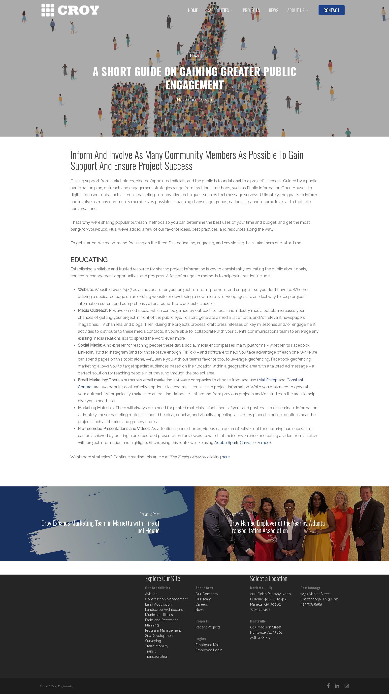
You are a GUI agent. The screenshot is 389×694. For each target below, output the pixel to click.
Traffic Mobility (156, 646)
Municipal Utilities (159, 615)
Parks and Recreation (162, 620)
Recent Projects (208, 627)
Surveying (153, 641)
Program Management (163, 630)
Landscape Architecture (164, 610)
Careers (201, 604)
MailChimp (268, 380)
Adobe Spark (226, 442)
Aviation (151, 594)
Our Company (206, 594)
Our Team (203, 599)
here (226, 457)
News (194, 56)
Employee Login (208, 650)
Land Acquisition (158, 604)
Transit (150, 651)
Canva (246, 442)
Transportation (156, 656)
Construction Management (166, 599)
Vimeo (264, 442)
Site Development (159, 636)
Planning (152, 625)
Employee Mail (207, 645)
